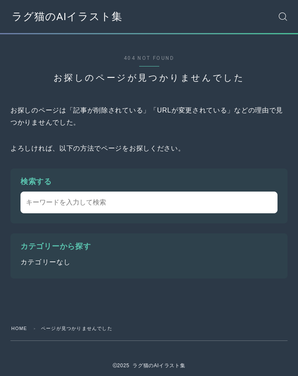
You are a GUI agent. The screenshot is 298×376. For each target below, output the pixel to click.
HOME (19, 328)
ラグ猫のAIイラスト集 (67, 16)
